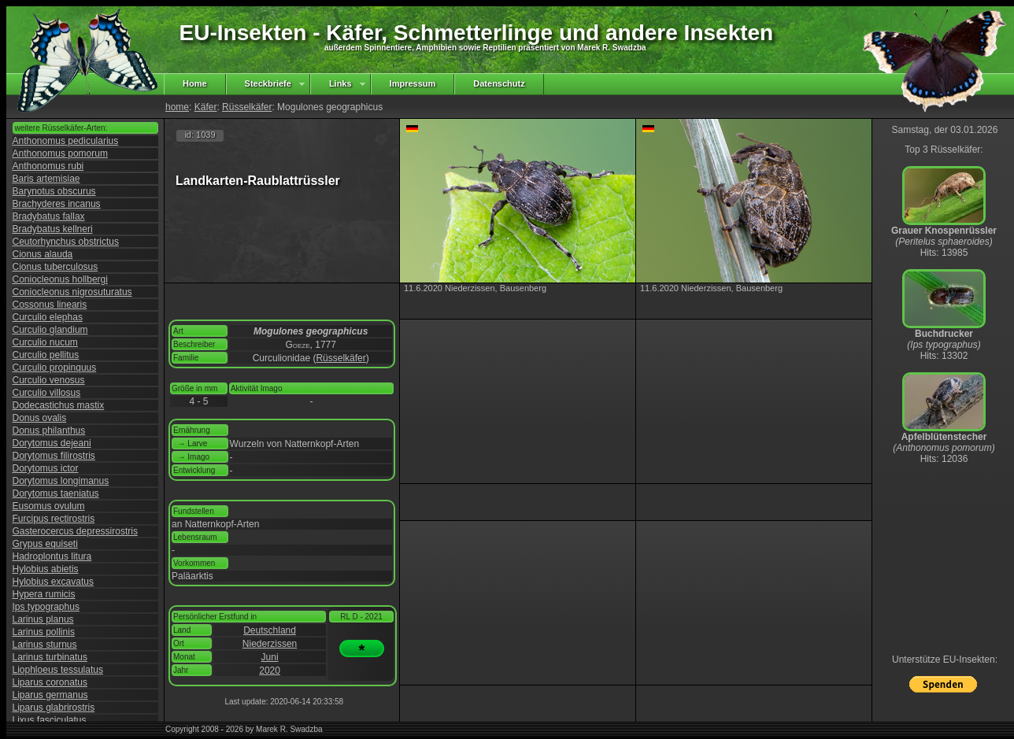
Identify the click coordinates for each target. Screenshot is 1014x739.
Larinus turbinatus (50, 657)
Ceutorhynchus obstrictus (66, 241)
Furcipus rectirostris (54, 518)
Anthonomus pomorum (60, 153)
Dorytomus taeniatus (56, 493)
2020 (269, 670)
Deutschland (269, 630)
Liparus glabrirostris (54, 707)
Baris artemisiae (46, 178)
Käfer (205, 107)
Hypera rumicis (44, 594)
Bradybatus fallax (49, 216)
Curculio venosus (49, 380)
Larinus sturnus (45, 644)
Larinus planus (43, 619)
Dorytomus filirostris (54, 455)
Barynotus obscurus (54, 191)
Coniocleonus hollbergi (60, 279)
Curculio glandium (50, 329)
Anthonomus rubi (48, 166)
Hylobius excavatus (53, 581)
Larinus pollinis (44, 631)
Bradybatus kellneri (53, 229)
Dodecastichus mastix (59, 405)
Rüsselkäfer (247, 107)
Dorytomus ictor (46, 468)
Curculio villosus (47, 392)
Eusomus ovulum (49, 506)
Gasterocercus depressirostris (75, 531)
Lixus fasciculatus (50, 720)
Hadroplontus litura (52, 556)
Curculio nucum (45, 342)
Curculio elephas (48, 317)
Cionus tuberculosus (55, 266)
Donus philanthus (49, 430)
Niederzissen (269, 643)
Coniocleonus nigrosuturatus (72, 291)
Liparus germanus (50, 694)
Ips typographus (46, 606)
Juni (270, 657)
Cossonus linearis (50, 304)
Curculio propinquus (55, 367)
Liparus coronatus (50, 682)
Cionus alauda (43, 254)
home (177, 107)
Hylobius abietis (46, 569)
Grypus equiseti (45, 543)
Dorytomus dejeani (52, 443)
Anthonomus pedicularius (66, 140)
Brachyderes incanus (57, 203)
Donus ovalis (40, 417)
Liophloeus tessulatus (58, 669)
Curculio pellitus (46, 354)
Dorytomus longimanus (61, 480)
